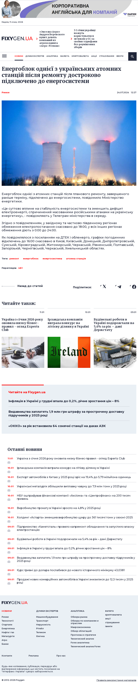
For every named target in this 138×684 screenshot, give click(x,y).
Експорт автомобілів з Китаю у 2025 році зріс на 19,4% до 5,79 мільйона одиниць (74, 478)
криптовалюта (80, 56)
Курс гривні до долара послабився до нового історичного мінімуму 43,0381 (72, 571)
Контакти (7, 655)
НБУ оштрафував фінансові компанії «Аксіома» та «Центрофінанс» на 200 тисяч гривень (73, 497)
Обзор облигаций (81, 631)
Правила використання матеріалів (116, 680)
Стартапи (7, 624)
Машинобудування (47, 617)
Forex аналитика (80, 642)
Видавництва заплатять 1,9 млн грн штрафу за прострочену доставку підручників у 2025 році (66, 413)
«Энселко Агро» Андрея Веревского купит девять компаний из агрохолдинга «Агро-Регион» (50, 38)
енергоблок (31, 258)
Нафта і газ (8, 632)
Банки (5, 644)
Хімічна (40, 636)
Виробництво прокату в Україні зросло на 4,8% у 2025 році (72, 509)
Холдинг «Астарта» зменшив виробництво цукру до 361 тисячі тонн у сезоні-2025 (75, 519)
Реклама (34, 655)
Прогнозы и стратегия (83, 635)
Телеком (41, 632)
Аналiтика (52, 56)
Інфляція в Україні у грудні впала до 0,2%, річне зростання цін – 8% (63, 401)
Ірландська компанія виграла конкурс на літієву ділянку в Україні (72, 469)
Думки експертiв (34, 56)
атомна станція (76, 258)
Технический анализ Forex (85, 646)
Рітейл (40, 628)
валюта (64, 56)
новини (19, 56)
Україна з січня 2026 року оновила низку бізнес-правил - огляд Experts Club (72, 460)
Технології (8, 620)
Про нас (61, 655)
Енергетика (8, 628)
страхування (106, 56)
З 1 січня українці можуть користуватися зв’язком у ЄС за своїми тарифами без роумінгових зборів (84, 39)
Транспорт (42, 620)
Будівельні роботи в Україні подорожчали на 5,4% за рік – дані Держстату (72, 540)
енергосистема (52, 258)
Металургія (8, 636)
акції (94, 56)
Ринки (5, 92)
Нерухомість (43, 624)
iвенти (119, 56)
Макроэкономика (81, 627)
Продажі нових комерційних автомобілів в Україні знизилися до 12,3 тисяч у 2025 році (75, 581)
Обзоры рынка (79, 617)
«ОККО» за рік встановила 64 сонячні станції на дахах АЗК (57, 426)
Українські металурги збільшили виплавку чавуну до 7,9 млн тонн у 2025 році (72, 487)
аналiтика (77, 611)
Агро (4, 640)
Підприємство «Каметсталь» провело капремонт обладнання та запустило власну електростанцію (75, 528)
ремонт (14, 258)
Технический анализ (82, 638)
